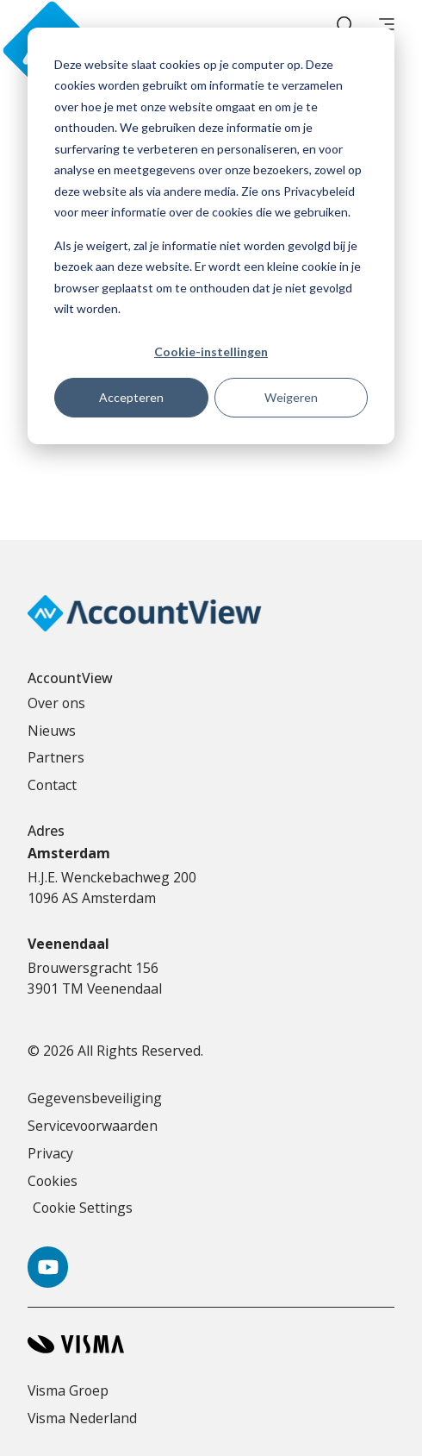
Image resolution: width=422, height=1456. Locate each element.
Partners (56, 757)
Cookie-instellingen (211, 351)
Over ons (56, 702)
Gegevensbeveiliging (95, 1098)
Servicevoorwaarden (93, 1125)
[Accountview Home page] (79, 25)
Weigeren (291, 397)
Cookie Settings (83, 1207)
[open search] (344, 26)
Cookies (53, 1180)
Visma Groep (68, 1390)
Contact (52, 784)
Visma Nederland (82, 1418)
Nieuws (52, 730)
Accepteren (131, 397)
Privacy (50, 1153)
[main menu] (386, 26)
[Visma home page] (211, 1344)
